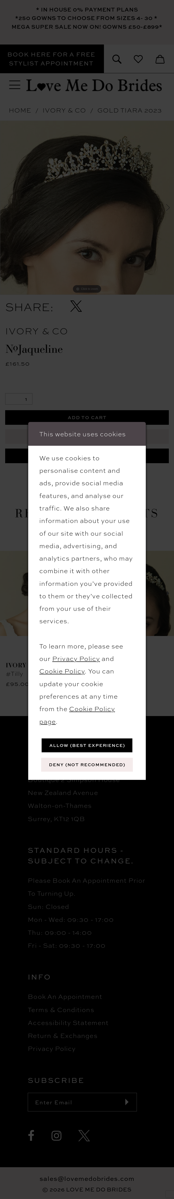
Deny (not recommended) (87, 765)
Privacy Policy (76, 658)
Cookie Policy (62, 670)
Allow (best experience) (87, 745)
